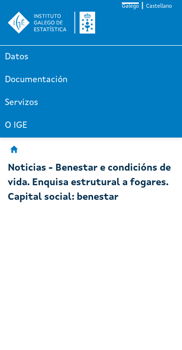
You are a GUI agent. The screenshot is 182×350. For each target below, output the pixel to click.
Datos (17, 56)
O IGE (16, 125)
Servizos (21, 102)
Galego (130, 6)
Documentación (36, 79)
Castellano (159, 6)
